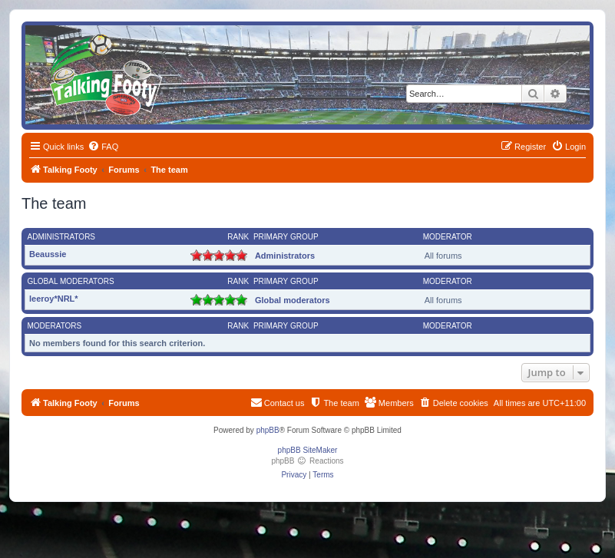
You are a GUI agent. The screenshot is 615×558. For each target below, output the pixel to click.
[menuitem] (103, 146)
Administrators (62, 237)
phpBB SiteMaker (308, 450)
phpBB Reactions (307, 461)
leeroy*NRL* (53, 298)
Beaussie (47, 254)
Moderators (55, 326)
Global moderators (71, 281)
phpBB (267, 430)
